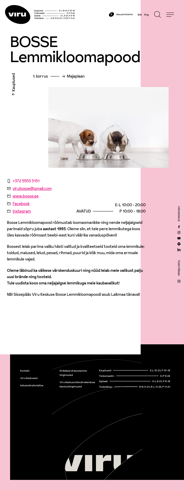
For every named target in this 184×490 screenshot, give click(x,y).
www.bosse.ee (23, 196)
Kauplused (13, 83)
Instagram (19, 211)
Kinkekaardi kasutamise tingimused (73, 373)
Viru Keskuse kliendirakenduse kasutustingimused (77, 384)
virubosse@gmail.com (29, 188)
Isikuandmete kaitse (31, 385)
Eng (146, 14)
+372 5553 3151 (23, 181)
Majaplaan (76, 76)
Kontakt (24, 370)
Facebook (18, 203)
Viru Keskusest (29, 378)
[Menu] (170, 14)
